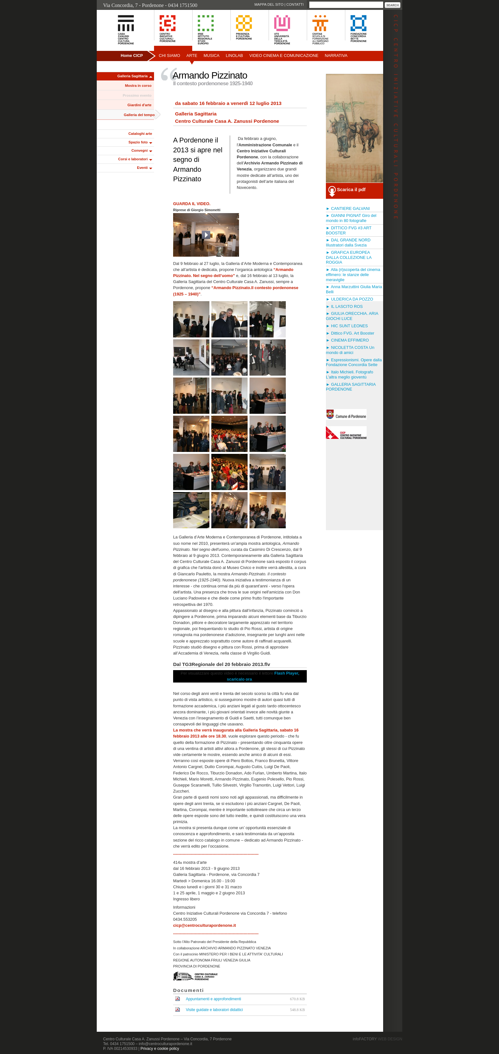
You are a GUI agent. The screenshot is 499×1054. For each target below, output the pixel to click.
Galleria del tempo (139, 115)
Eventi (142, 168)
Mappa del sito (268, 4)
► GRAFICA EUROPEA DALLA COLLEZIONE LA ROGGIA (348, 257)
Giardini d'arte (139, 105)
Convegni (139, 150)
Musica (212, 55)
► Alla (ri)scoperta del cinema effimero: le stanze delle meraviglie (353, 274)
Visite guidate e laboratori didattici (214, 1010)
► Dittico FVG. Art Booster (350, 333)
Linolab (234, 55)
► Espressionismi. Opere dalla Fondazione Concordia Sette (354, 362)
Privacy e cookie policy (159, 1048)
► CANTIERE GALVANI (348, 208)
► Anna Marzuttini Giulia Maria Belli (354, 289)
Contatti (295, 4)
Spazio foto (138, 142)
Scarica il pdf (351, 189)
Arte (191, 55)
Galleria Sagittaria (132, 76)
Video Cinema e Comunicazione (284, 55)
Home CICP (132, 55)
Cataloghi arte (140, 133)
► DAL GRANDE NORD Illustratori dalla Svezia (348, 242)
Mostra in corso (138, 85)
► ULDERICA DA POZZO (349, 299)
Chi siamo (169, 55)
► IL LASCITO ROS (344, 306)
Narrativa (336, 55)
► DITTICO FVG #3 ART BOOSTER (348, 230)
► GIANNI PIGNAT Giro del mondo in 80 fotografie (351, 218)
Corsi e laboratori (133, 159)
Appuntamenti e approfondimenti (213, 999)
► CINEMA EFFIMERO (347, 340)
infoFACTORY (377, 1039)
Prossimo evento (137, 95)
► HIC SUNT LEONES (347, 325)
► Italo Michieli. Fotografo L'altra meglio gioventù (349, 374)
